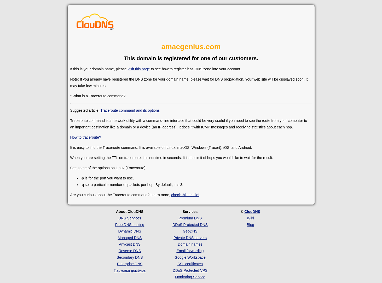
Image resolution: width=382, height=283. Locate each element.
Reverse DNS (130, 251)
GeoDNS (190, 231)
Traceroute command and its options (130, 110)
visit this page (139, 69)
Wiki (250, 218)
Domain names (190, 244)
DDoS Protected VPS (190, 270)
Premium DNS (190, 218)
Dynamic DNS (129, 231)
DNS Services (129, 218)
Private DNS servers (190, 238)
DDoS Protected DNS (190, 225)
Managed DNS (130, 238)
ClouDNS (252, 212)
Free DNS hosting (129, 225)
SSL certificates (190, 264)
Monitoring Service (190, 277)
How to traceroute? (85, 137)
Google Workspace (190, 257)
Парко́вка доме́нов (130, 270)
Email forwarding (190, 251)
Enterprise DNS (129, 264)
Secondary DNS (130, 257)
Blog (250, 225)
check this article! (185, 195)
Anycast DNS (130, 244)
